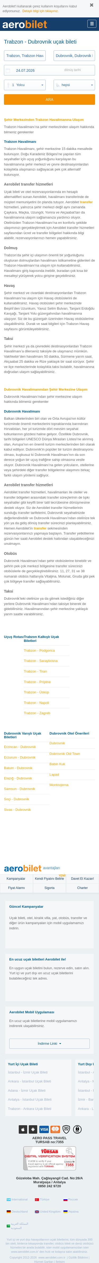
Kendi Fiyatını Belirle (50, 877)
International (17, 1200)
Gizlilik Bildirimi (78, 1257)
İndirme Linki (49, 1044)
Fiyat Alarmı (16, 888)
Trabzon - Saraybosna (41, 661)
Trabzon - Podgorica (39, 650)
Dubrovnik (57, 743)
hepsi (66, 85)
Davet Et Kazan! (82, 879)
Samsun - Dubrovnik (19, 789)
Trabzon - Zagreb (37, 713)
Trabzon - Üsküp (36, 692)
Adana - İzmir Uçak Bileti (26, 1090)
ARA (49, 99)
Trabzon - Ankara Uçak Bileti (29, 1109)
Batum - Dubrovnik (18, 768)
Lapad (54, 775)
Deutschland (17, 1212)
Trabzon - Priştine (37, 682)
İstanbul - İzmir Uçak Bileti (28, 1072)
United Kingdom (47, 1212)
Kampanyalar (16, 879)
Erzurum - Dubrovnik (19, 757)
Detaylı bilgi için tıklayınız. (40, 11)
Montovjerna (59, 785)
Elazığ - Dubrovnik (18, 778)
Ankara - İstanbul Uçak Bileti (29, 1081)
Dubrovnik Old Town (65, 754)
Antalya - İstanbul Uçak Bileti (29, 1099)
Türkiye (42, 1200)
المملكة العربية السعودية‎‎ (17, 1225)
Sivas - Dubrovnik (17, 810)
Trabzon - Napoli (36, 703)
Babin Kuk (57, 764)
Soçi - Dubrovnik (16, 799)
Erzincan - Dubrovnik (20, 747)
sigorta (49, 888)
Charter (82, 888)
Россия (70, 1200)
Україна (71, 1212)
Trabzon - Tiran (35, 671)
